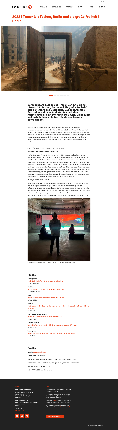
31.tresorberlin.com (39, 352)
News (80, 7)
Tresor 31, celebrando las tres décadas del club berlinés (46, 298)
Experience (56, 7)
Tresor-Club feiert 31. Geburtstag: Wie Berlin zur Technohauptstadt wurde (51, 333)
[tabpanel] (59, 58)
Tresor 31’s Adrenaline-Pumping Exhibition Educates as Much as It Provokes (52, 325)
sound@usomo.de (19, 410)
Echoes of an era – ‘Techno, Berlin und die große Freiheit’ (46, 289)
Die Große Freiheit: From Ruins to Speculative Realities (45, 281)
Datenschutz (99, 425)
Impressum (91, 425)
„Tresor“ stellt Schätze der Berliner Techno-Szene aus (45, 317)
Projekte (69, 7)
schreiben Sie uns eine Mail (64, 407)
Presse (90, 7)
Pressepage (55, 400)
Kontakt (101, 7)
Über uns (43, 7)
